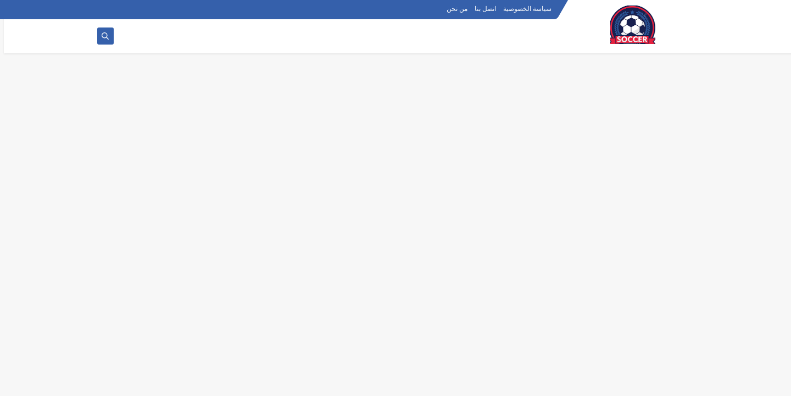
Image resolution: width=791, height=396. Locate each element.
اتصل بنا (481, 9)
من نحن (453, 9)
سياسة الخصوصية (523, 9)
